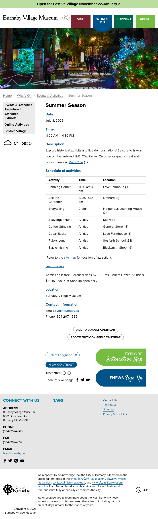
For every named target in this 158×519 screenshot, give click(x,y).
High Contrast (61, 365)
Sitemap (108, 409)
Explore (119, 357)
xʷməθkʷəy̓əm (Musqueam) (88, 479)
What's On (24, 96)
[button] (66, 18)
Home (7, 96)
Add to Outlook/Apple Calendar (96, 337)
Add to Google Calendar (95, 330)
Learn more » (55, 266)
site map (70, 258)
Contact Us (110, 400)
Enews (126, 378)
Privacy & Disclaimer (116, 414)
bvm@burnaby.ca (67, 311)
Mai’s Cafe (76, 162)
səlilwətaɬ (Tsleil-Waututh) (69, 482)
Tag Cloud (109, 405)
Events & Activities (50, 96)
